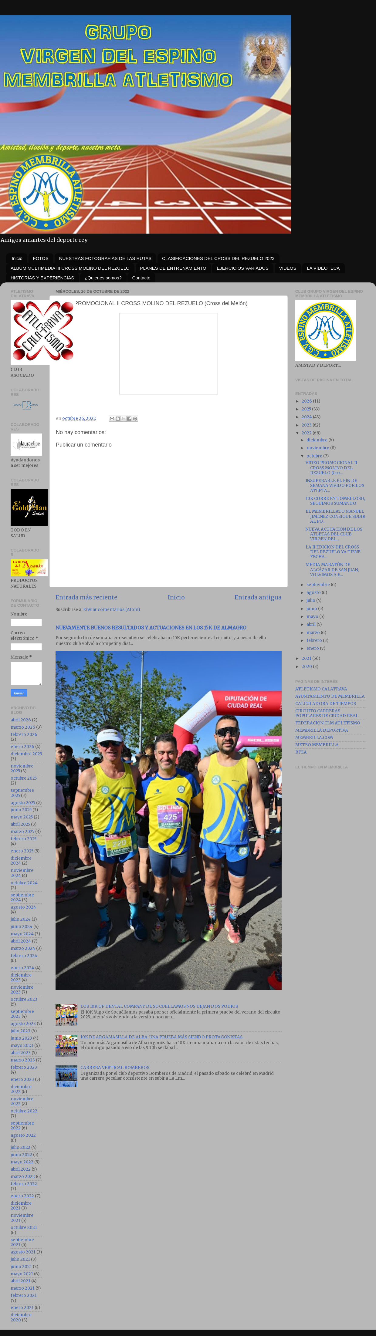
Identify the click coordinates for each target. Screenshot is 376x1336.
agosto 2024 (23, 907)
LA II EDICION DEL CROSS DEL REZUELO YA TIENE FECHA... (333, 552)
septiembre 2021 (22, 1242)
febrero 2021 (24, 1295)
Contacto (141, 277)
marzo (314, 632)
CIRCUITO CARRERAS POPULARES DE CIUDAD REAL (326, 713)
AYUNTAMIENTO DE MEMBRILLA (330, 696)
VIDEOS (287, 268)
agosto (314, 592)
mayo (313, 616)
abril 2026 (21, 720)
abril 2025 (20, 824)
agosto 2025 (23, 802)
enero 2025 (22, 851)
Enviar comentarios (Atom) (111, 609)
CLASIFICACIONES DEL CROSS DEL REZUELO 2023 (218, 258)
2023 (307, 425)
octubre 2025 (24, 778)
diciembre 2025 (26, 754)
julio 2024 (21, 919)
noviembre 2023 (22, 990)
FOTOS (41, 258)
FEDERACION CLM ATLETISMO (327, 723)
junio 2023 (21, 1038)
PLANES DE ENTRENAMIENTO (173, 268)
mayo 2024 (22, 933)
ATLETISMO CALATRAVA (321, 689)
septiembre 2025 (22, 793)
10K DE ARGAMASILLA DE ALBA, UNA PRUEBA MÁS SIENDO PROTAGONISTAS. (161, 1037)
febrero (315, 640)
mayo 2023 (22, 1045)
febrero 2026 (24, 734)
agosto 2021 (23, 1252)
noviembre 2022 (22, 1101)
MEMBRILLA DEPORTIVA (321, 730)
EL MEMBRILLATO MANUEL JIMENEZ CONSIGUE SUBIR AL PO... (335, 516)
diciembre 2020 (21, 1317)
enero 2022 (22, 1196)
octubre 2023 (24, 999)
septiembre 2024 (22, 897)
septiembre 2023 (22, 1014)
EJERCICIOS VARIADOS (243, 268)
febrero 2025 (23, 839)
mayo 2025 (22, 817)
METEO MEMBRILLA (317, 744)
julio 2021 (20, 1259)
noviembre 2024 (22, 873)
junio (312, 608)
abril (312, 624)
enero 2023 (22, 1079)
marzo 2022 (23, 1176)
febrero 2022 (24, 1183)
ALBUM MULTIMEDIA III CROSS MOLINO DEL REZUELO (70, 268)
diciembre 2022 (21, 1089)
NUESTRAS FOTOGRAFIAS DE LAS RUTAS (105, 258)
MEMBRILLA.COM (314, 737)
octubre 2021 (24, 1227)
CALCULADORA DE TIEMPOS (325, 703)
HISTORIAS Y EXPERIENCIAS (42, 277)
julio (311, 600)
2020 (307, 666)
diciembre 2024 (21, 861)
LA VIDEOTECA (323, 268)
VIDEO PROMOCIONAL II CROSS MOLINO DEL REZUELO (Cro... (331, 467)
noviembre (318, 447)
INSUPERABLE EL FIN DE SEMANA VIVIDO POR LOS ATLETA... (335, 485)
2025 (307, 409)
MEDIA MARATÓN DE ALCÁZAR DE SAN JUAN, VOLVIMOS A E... (332, 569)
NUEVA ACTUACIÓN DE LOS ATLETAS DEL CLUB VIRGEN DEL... (334, 534)
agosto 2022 (23, 1135)
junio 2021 (21, 1266)
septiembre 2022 (22, 1126)
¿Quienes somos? (103, 277)
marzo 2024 (23, 948)
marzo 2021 (23, 1288)
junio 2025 (21, 809)
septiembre (319, 584)
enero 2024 (22, 967)
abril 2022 (21, 1169)
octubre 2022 (24, 1111)
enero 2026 (22, 746)
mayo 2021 (22, 1274)
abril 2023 (21, 1052)
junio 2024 (21, 926)
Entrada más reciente (86, 597)
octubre (315, 456)
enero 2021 (22, 1307)
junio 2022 (21, 1154)
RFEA (301, 752)
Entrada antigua (258, 597)
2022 (307, 433)
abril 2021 (20, 1281)
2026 (307, 401)
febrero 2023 (24, 1067)
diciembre (317, 440)
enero (313, 648)
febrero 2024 (24, 955)
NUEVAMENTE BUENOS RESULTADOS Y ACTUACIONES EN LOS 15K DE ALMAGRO (151, 628)
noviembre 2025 (22, 769)
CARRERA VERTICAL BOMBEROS (114, 1067)
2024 (307, 417)
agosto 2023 (23, 1023)
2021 (307, 658)
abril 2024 (21, 941)
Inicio (17, 258)
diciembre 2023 (21, 978)
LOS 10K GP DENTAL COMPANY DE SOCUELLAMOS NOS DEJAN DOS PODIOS (159, 1006)
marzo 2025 (22, 831)
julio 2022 (20, 1147)
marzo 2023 (23, 1060)
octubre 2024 (24, 883)
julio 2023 (20, 1031)
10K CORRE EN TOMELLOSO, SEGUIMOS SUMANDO (335, 501)
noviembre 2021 (22, 1218)
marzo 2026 (23, 727)
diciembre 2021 (21, 1206)
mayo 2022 (22, 1162)
